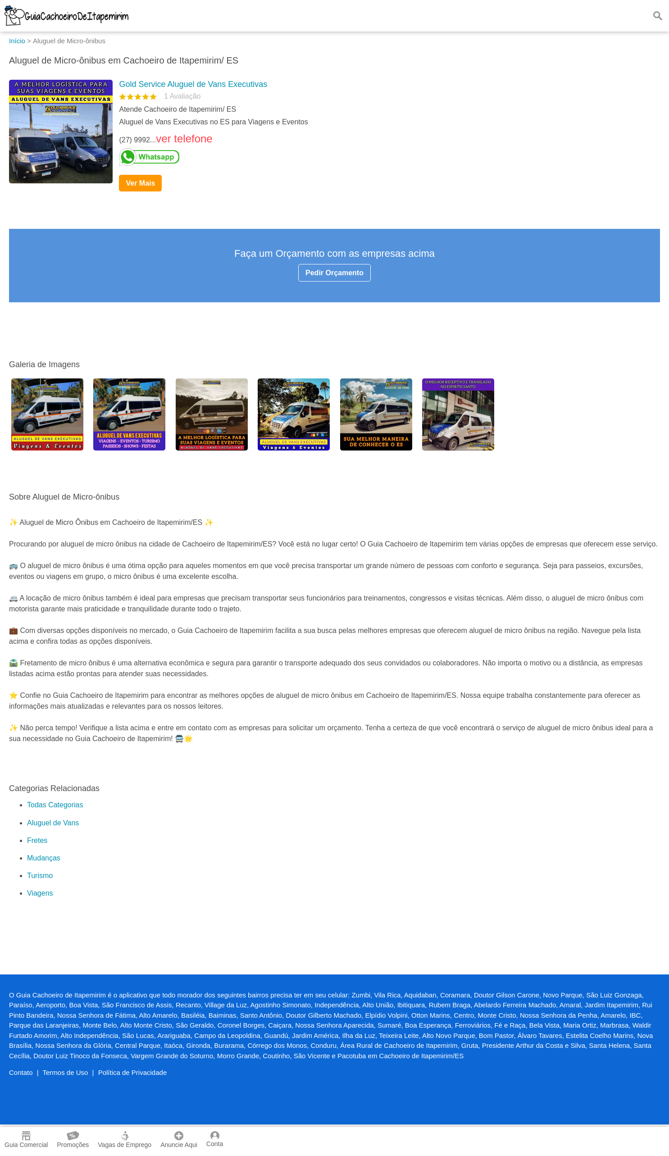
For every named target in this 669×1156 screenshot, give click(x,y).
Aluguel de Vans (53, 823)
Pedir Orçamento (334, 273)
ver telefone (184, 138)
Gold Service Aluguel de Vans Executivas (193, 84)
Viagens (40, 893)
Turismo (40, 875)
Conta (214, 1139)
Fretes (37, 840)
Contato (21, 1072)
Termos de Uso (65, 1072)
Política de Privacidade (132, 1072)
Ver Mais (140, 183)
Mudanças (43, 858)
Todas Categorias (55, 805)
